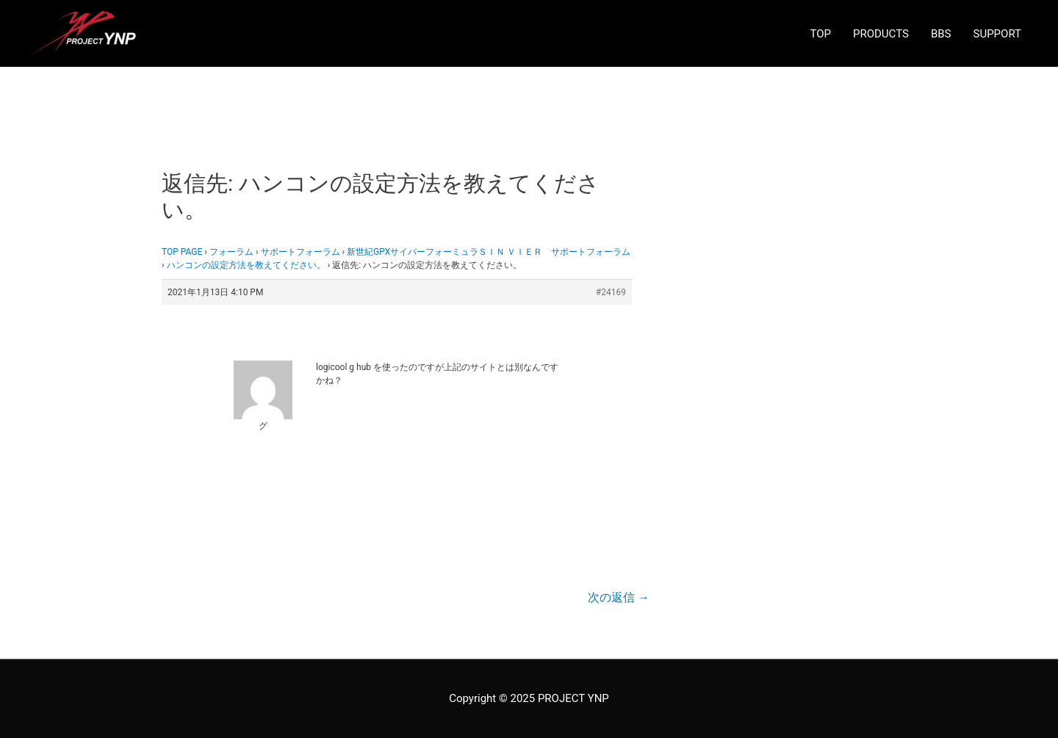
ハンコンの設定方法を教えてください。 (246, 265)
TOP (820, 33)
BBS (941, 33)
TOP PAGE (182, 252)
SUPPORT (998, 33)
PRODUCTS (881, 33)
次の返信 (618, 597)
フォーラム (231, 252)
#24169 (611, 292)
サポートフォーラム (300, 252)
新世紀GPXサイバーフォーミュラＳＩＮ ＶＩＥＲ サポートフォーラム (488, 252)
